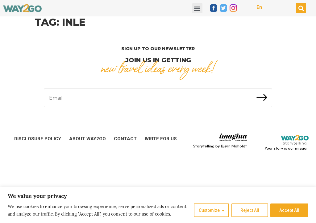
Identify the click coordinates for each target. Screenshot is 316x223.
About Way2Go (87, 139)
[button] (197, 8)
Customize (208, 210)
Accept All (289, 210)
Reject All (249, 210)
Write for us (161, 139)
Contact (125, 139)
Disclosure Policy (37, 139)
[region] (158, 205)
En (259, 7)
